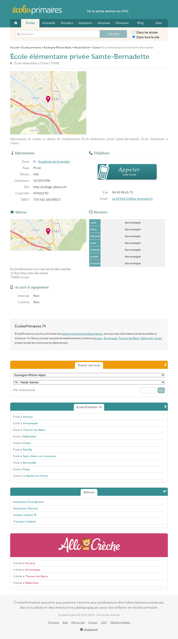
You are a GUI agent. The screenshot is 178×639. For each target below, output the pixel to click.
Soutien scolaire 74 (24, 515)
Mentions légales (120, 622)
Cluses (158, 338)
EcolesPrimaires (39, 10)
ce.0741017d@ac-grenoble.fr (132, 198)
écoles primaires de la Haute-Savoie (82, 333)
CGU (104, 622)
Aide (65, 622)
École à (23, 416)
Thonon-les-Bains (129, 338)
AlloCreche (89, 545)
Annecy (98, 338)
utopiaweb (89, 630)
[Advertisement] (127, 102)
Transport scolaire (24, 521)
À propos (53, 622)
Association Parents (25, 508)
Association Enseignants (28, 501)
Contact (93, 622)
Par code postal (24, 390)
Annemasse (110, 338)
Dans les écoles (145, 32)
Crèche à (24, 563)
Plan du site (78, 622)
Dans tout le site (145, 37)
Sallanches (147, 338)
